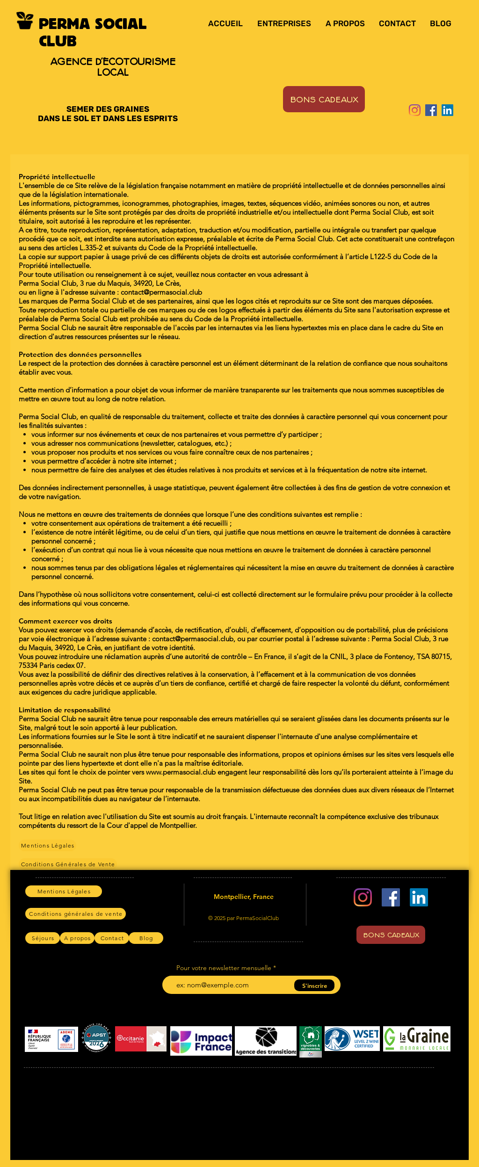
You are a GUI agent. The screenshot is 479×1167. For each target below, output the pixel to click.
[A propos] (77, 938)
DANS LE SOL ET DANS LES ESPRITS (108, 118)
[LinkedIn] (447, 110)
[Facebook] (431, 110)
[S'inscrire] (314, 985)
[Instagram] (415, 110)
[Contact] (111, 938)
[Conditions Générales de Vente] (68, 864)
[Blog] (146, 938)
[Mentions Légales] (47, 845)
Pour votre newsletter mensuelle (223, 967)
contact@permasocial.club (192, 638)
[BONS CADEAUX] (324, 99)
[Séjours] (42, 938)
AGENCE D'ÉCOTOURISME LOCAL (112, 67)
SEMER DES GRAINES (107, 109)
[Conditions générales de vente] (75, 914)
